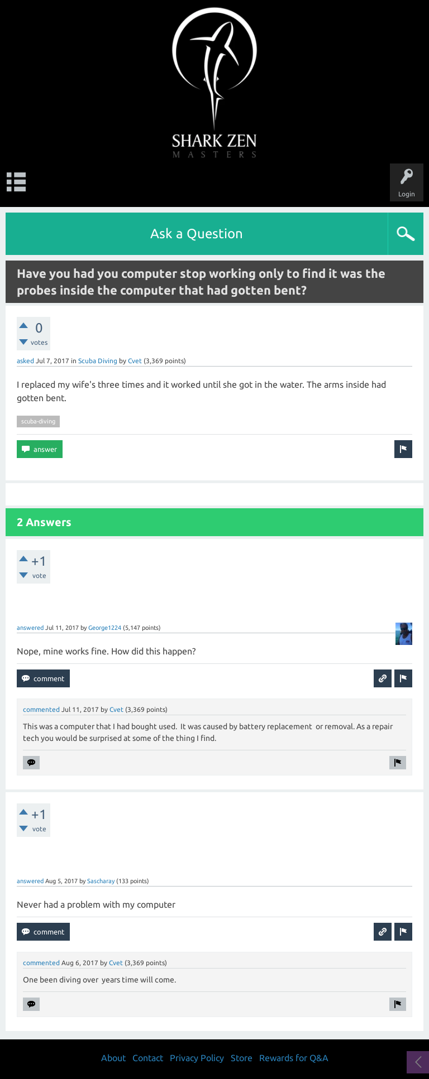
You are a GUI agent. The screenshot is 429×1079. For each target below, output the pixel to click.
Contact (147, 1058)
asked (25, 360)
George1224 (104, 627)
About (113, 1058)
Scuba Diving (97, 360)
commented (41, 709)
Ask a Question (196, 233)
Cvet (135, 360)
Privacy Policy (197, 1058)
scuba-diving (38, 421)
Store (241, 1058)
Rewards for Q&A (293, 1058)
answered (30, 627)
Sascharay (101, 881)
